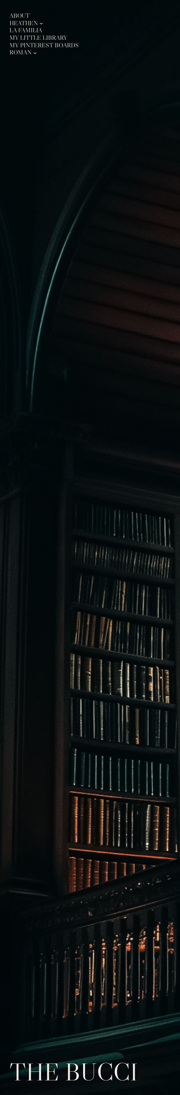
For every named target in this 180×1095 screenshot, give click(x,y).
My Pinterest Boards (44, 45)
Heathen (23, 23)
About (19, 16)
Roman (20, 52)
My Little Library (38, 38)
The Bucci (73, 1071)
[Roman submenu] (35, 52)
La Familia (25, 30)
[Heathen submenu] (41, 23)
